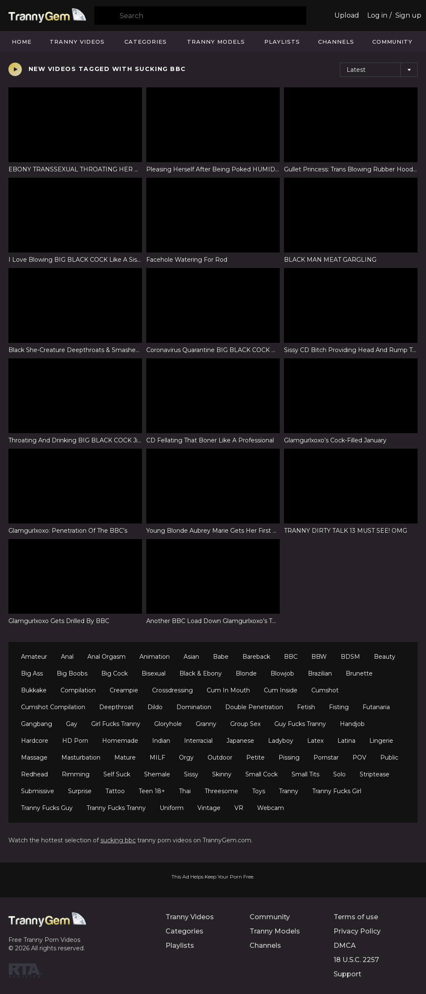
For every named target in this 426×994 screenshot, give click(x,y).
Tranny (288, 791)
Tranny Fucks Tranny (116, 808)
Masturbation (80, 757)
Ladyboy (280, 740)
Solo (339, 774)
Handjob (352, 724)
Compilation (78, 690)
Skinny (221, 774)
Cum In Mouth (228, 690)
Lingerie (381, 740)
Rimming (75, 774)
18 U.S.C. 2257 (356, 960)
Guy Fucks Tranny (300, 724)
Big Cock (114, 673)
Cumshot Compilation (53, 707)
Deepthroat (116, 707)
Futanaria (376, 707)
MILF (157, 757)
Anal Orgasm (106, 656)
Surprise (80, 791)
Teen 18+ (152, 791)
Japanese (240, 740)
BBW (319, 656)
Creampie (124, 690)
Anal (67, 656)
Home (22, 41)
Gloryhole (168, 724)
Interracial (198, 740)
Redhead (34, 774)
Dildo (155, 707)
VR (238, 808)
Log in (377, 15)
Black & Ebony (200, 673)
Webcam (270, 808)
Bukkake (34, 690)
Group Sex (245, 724)
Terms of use (356, 917)
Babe (221, 656)
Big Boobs (72, 673)
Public (389, 757)
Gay (71, 724)
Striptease (374, 774)
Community (392, 41)
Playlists (282, 41)
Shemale (157, 774)
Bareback (256, 656)
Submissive (37, 791)
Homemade (120, 740)
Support (347, 974)
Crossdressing (172, 690)
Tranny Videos (77, 41)
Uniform (172, 808)
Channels (336, 41)
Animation (154, 656)
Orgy (186, 757)
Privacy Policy (357, 931)
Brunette (359, 673)
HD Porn (75, 740)
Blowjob (282, 673)
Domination (193, 707)
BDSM (350, 656)
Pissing (289, 757)
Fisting (339, 707)
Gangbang (36, 724)
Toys (258, 791)
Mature (125, 757)
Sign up (408, 15)
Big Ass (32, 673)
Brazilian (320, 673)
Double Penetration (254, 707)
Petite (255, 757)
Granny (206, 724)
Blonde (246, 673)
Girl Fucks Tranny (115, 724)
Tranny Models (216, 41)
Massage (34, 757)
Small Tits (305, 774)
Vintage (209, 808)
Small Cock (261, 774)
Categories (145, 41)
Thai (185, 791)
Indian (161, 740)
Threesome (221, 791)
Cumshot (325, 690)
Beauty (384, 656)
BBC (290, 656)
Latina (346, 740)
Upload (346, 15)
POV (359, 757)
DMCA (345, 945)
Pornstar (326, 757)
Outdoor (220, 757)
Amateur (34, 656)
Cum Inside (280, 690)
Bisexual (154, 673)
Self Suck (116, 774)
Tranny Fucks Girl (336, 791)
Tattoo (115, 791)
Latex (315, 740)
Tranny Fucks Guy (47, 808)
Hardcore (34, 740)
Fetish (306, 707)
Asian (191, 656)
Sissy (191, 774)
